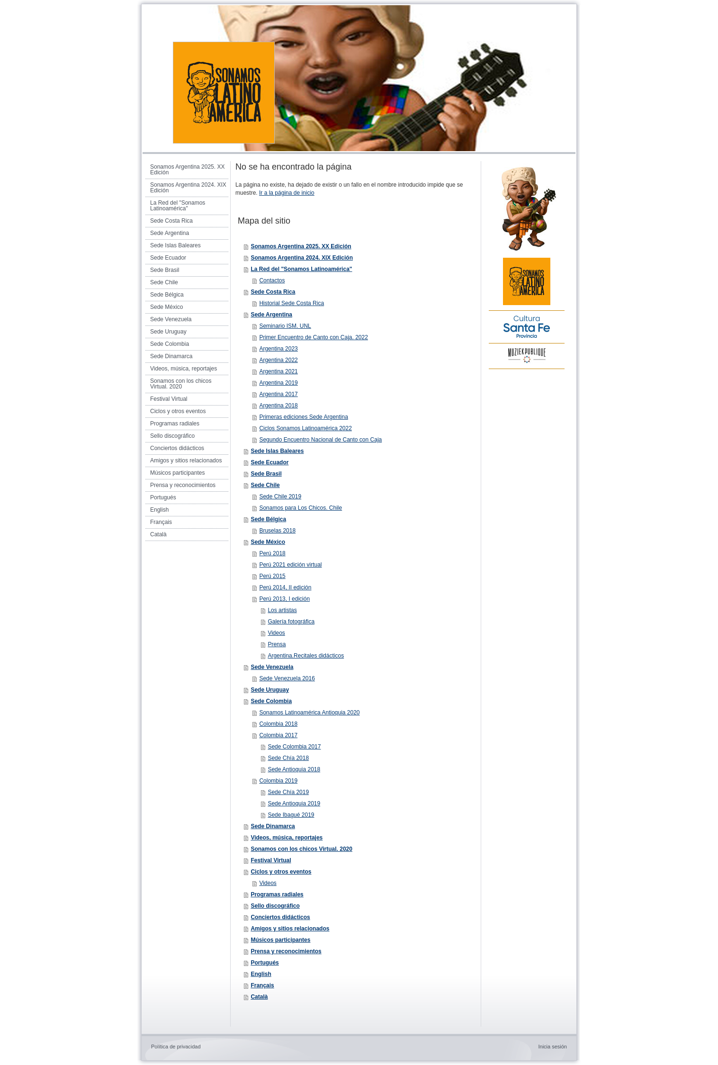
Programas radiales (277, 894)
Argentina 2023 (278, 348)
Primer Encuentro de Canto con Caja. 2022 (313, 337)
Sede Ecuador (269, 462)
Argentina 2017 (278, 394)
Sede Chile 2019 (280, 496)
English (261, 974)
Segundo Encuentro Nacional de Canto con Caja (320, 439)
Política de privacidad (176, 1046)
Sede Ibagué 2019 (291, 815)
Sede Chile (265, 485)
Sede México (268, 542)
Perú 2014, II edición (285, 587)
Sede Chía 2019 (288, 792)
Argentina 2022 (278, 360)
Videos (276, 633)
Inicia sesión (552, 1046)
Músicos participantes (280, 940)
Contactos (272, 280)
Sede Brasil (266, 473)
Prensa (277, 644)
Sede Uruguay (270, 689)
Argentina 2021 (278, 371)
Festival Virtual (271, 860)
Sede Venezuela (272, 667)
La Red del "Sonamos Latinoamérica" (301, 269)
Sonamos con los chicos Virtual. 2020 (301, 849)
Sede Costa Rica (273, 292)
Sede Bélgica (268, 519)
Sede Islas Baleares (277, 451)
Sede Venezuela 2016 (286, 678)
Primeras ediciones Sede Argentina (303, 417)
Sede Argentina (271, 314)
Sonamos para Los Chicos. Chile (300, 508)
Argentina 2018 (278, 405)
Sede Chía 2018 (288, 758)
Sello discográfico (275, 906)
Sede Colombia (271, 701)
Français (262, 985)
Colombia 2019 (278, 780)
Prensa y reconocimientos (286, 951)
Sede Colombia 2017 (294, 746)
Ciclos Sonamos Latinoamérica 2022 (305, 428)
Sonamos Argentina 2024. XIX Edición (302, 257)
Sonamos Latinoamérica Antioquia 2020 (309, 712)
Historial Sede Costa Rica (291, 303)
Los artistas (282, 610)
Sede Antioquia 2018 (294, 769)
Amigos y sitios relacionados (290, 928)
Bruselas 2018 (277, 530)
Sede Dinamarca (273, 826)
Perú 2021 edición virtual (290, 564)
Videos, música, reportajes (287, 837)
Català (259, 996)
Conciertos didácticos (280, 917)
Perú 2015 (272, 576)
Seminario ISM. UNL (285, 326)
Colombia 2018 (278, 724)
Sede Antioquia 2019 (294, 803)
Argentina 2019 (278, 382)
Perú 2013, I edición (284, 599)
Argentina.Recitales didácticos (306, 655)
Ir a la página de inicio (286, 193)
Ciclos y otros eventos (281, 871)
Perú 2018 (272, 553)
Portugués (264, 962)
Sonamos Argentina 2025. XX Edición (301, 246)
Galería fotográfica (291, 621)
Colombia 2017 (278, 735)
